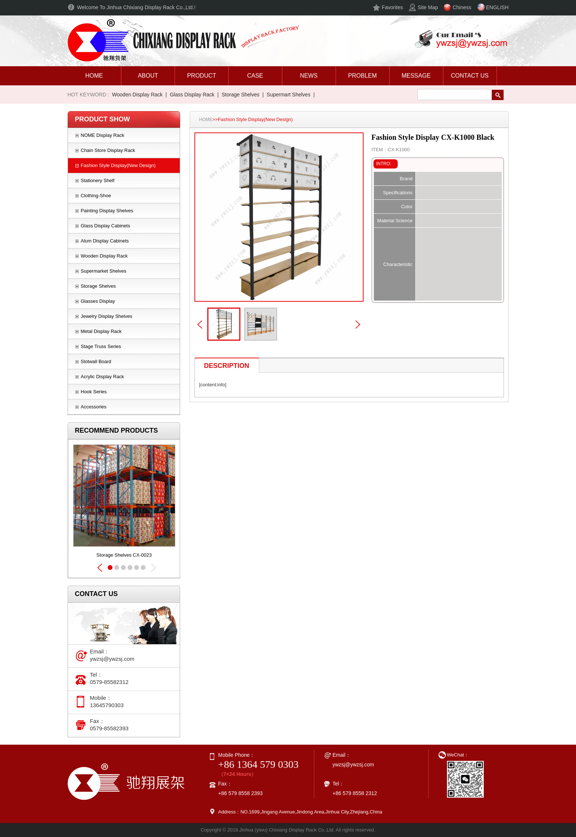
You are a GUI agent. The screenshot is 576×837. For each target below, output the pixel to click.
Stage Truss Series (101, 346)
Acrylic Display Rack (102, 376)
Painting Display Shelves (107, 210)
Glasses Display (98, 301)
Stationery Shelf (98, 180)
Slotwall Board (96, 361)
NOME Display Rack (102, 135)
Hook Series (94, 391)
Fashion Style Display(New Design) (118, 165)
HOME (205, 119)
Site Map (428, 7)
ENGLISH (497, 7)
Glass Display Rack (192, 94)
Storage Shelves (241, 94)
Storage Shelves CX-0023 (123, 555)
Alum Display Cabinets (105, 241)
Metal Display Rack (101, 331)
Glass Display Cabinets (105, 225)
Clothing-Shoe (96, 195)
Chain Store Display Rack (108, 150)
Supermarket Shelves (103, 271)
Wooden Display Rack (137, 94)
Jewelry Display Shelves (106, 316)
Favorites (392, 7)
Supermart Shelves (288, 94)
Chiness (461, 7)
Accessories (94, 406)
